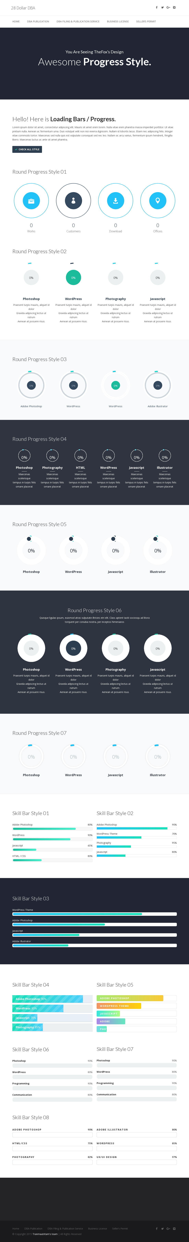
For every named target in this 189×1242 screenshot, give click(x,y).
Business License (118, 21)
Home (16, 21)
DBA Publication (38, 21)
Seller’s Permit (146, 21)
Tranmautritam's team (45, 1234)
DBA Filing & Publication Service (78, 21)
